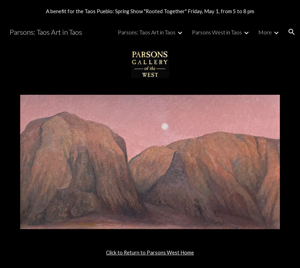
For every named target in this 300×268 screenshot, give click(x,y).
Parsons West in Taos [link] (217, 32)
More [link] (265, 32)
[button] (291, 32)
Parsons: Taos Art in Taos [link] (147, 32)
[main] (150, 253)
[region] (150, 11)
